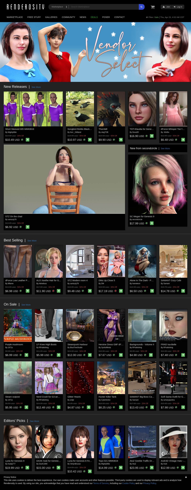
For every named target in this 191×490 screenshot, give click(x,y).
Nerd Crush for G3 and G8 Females (54, 396)
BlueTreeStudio (76, 347)
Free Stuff (34, 17)
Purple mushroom (14, 344)
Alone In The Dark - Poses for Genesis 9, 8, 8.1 (153, 280)
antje (72, 400)
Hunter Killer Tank (107, 396)
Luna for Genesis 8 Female (81, 461)
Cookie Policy (128, 483)
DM (102, 283)
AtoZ (134, 464)
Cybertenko (105, 400)
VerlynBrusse (75, 464)
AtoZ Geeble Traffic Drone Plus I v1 (147, 461)
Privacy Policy (149, 483)
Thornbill (103, 129)
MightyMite (12, 132)
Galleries (51, 17)
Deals (94, 17)
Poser (106, 17)
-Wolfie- (166, 132)
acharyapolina (169, 400)
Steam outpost (12, 396)
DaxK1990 (43, 464)
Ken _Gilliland (75, 132)
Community (68, 17)
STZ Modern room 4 (78, 280)
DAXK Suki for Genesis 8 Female (53, 461)
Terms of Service (101, 483)
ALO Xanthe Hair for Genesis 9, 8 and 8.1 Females (61, 280)
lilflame (10, 283)
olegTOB (104, 132)
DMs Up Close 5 (107, 280)
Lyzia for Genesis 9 (14, 461)
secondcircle (137, 219)
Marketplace (15, 17)
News (83, 17)
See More (36, 87)
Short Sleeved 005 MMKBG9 (19, 129)
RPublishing (43, 347)
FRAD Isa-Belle (168, 344)
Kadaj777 (12, 464)
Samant (166, 283)
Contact (119, 17)
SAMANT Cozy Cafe (171, 280)
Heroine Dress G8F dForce (112, 344)
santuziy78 (12, 219)
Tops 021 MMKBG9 (108, 461)
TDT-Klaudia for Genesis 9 (143, 129)
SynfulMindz (106, 347)
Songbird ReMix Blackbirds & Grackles (87, 129)
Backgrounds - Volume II (142, 344)
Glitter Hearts (74, 396)
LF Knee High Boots (46, 344)
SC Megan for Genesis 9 (142, 216)
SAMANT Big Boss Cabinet (143, 396)
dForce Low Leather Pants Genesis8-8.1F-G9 (28, 280)
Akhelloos (43, 283)
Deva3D (135, 132)
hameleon (136, 283)
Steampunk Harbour (78, 344)
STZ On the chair (13, 216)
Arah (165, 464)
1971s (10, 347)
